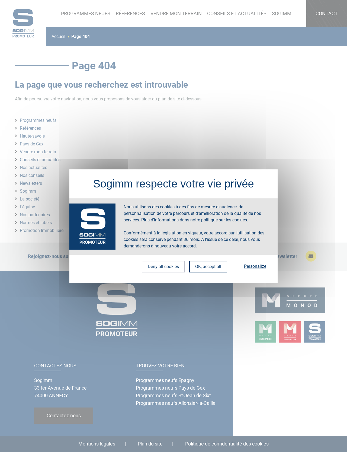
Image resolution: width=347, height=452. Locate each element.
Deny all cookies (162, 266)
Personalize (255, 266)
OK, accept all (208, 266)
